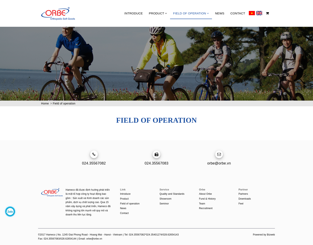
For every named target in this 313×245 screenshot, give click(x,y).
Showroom (165, 198)
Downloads (244, 198)
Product (158, 13)
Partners (243, 193)
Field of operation (191, 13)
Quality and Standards (172, 193)
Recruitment (206, 208)
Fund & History (207, 198)
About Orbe (205, 193)
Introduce (133, 13)
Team (202, 203)
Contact (237, 13)
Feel (240, 203)
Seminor (164, 203)
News (219, 13)
